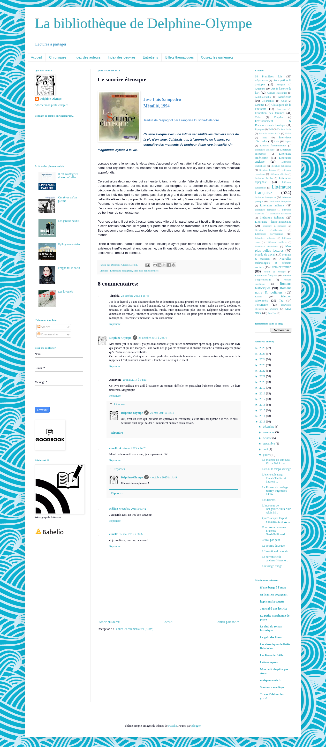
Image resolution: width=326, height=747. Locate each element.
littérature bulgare (267, 170)
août (266, 449)
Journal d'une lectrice (273, 608)
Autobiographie (263, 96)
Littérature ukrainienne (266, 246)
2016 (262, 404)
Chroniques (58, 57)
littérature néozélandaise (269, 230)
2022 (262, 370)
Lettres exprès (269, 662)
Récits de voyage (274, 271)
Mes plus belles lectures (146, 270)
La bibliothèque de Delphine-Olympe (143, 23)
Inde (264, 137)
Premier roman (280, 267)
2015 (262, 410)
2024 (262, 359)
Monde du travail (265, 254)
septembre (269, 443)
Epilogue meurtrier (69, 244)
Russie (258, 296)
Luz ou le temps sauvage (276, 469)
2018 (262, 393)
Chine (284, 100)
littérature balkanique (281, 166)
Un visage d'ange (272, 566)
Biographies (268, 100)
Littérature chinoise (279, 174)
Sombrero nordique (272, 687)
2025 (262, 353)
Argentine (260, 88)
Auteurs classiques (277, 92)
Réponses (119, 404)
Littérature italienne (272, 217)
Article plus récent (110, 622)
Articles (44, 327)
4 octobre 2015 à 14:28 (132, 448)
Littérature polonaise (265, 238)
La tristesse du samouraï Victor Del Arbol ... (276, 461)
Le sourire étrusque (273, 545)
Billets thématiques (179, 57)
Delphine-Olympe (120, 338)
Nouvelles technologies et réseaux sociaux (273, 263)
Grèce (288, 133)
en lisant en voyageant (274, 594)
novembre (269, 432)
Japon (288, 141)
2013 (262, 421)
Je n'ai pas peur (271, 540)
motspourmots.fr (270, 680)
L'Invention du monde (275, 551)
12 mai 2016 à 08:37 (131, 534)
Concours (281, 109)
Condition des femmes (269, 113)
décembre (269, 426)
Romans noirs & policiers (273, 290)
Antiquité (281, 84)
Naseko (172, 725)
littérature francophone (265, 197)
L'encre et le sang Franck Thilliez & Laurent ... (274, 478)
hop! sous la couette (272, 601)
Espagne (259, 129)
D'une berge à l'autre (273, 587)
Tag (281, 300)
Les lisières (268, 500)
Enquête (278, 117)
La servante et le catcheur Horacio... (275, 558)
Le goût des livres (271, 637)
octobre (267, 438)
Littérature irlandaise (265, 209)
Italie (276, 141)
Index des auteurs (87, 57)
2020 (262, 382)
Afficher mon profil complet (51, 105)
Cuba (258, 117)
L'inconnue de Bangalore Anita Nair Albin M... (276, 509)
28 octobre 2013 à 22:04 (152, 338)
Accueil (36, 57)
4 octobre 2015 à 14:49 (163, 477)
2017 (262, 399)
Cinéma (259, 104)
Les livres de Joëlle (271, 655)
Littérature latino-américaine (273, 221)
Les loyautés (65, 291)
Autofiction (284, 96)
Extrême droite (284, 129)
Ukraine (274, 308)
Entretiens (150, 57)
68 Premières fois (268, 76)
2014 (262, 416)
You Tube (272, 313)
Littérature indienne (272, 205)
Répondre (115, 324)
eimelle (113, 448)
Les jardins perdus (68, 221)
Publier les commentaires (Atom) (133, 629)
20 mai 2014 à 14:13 (135, 379)
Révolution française (266, 275)
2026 (262, 348)
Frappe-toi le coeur (69, 268)
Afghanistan (261, 80)
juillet (266, 455)
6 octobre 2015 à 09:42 (132, 508)
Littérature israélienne (280, 213)
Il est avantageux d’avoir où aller (68, 175)
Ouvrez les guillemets (217, 57)
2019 (262, 387)
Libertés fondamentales (273, 145)
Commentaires (48, 334)
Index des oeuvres (122, 57)
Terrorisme (261, 304)
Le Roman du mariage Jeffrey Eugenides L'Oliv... (275, 491)
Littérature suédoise (277, 242)
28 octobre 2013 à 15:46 (135, 295)
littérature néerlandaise (274, 226)
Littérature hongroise (280, 201)
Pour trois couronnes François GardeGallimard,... (275, 531)
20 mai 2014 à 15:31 (162, 413)
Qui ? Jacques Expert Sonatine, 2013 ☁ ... (276, 519)
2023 (262, 365)
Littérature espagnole (121, 270)
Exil (270, 129)
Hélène (113, 508)
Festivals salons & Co (269, 133)
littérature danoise (264, 178)
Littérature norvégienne (269, 233)
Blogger (195, 725)
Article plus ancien (228, 622)
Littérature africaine (264, 149)
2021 (262, 376)
